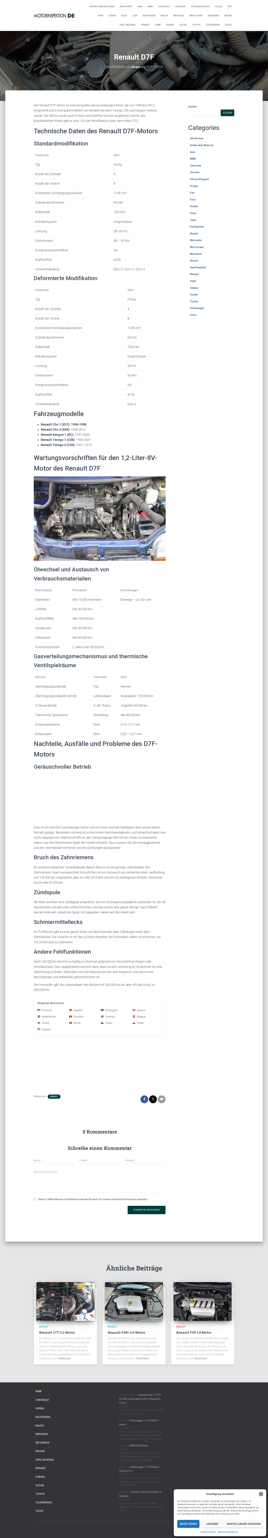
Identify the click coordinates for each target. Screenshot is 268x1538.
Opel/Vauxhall (127, 25)
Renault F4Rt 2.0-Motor (126, 1332)
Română (76, 1016)
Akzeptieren (188, 1524)
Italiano (139, 1010)
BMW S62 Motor (139, 1445)
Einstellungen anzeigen (244, 1524)
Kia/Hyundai (149, 15)
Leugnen (212, 1524)
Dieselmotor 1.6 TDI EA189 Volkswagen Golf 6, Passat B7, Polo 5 (140, 1398)
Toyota (196, 25)
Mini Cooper (196, 15)
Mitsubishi (213, 15)
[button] (261, 1494)
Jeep (134, 15)
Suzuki (183, 25)
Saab (158, 25)
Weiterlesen (64, 1358)
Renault (145, 25)
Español (76, 1010)
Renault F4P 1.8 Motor (194, 1332)
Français (45, 1010)
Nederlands (47, 1016)
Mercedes (178, 15)
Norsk (75, 1023)
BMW (150, 6)
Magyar (139, 1016)
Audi (140, 6)
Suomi (43, 1023)
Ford (100, 15)
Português (109, 1010)
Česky (106, 1023)
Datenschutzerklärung (227, 1531)
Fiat (230, 6)
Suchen (192, 106)
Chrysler (180, 6)
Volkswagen (212, 25)
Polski (138, 1023)
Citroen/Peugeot (200, 6)
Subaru (170, 25)
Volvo (228, 25)
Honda (112, 15)
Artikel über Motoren (102, 6)
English (44, 1029)
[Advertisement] (100, 798)
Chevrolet (164, 6)
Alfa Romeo (126, 6)
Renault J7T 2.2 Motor (57, 1332)
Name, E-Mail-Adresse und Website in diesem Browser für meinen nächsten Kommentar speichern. (93, 1199)
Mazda (164, 15)
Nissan (228, 15)
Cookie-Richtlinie (208, 1531)
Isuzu (124, 15)
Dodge (218, 6)
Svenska (108, 1016)
